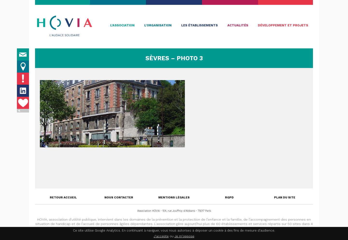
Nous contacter (118, 197)
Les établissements (199, 25)
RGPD (229, 197)
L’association (122, 25)
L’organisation (158, 25)
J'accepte (161, 236)
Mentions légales (174, 197)
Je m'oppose (184, 236)
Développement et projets (283, 25)
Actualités (237, 25)
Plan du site (284, 197)
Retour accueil (63, 197)
